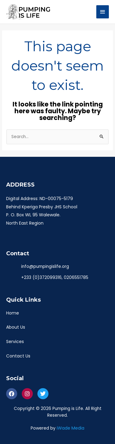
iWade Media (70, 428)
